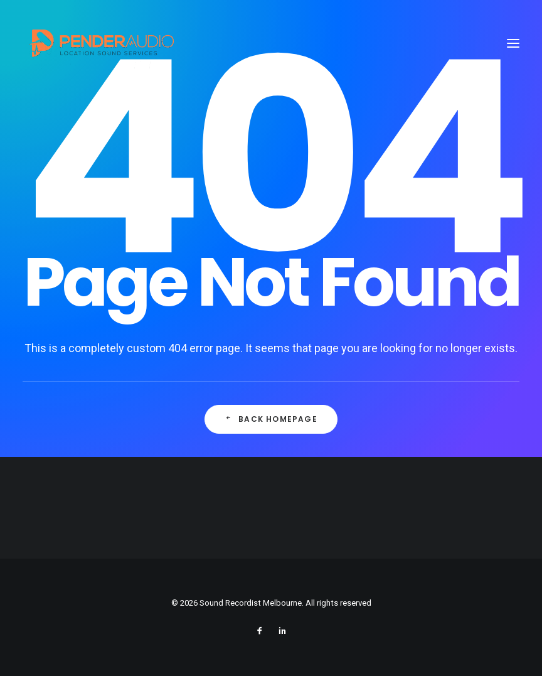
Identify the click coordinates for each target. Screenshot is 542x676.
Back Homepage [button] (271, 419)
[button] (513, 43)
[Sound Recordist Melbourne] (101, 43)
